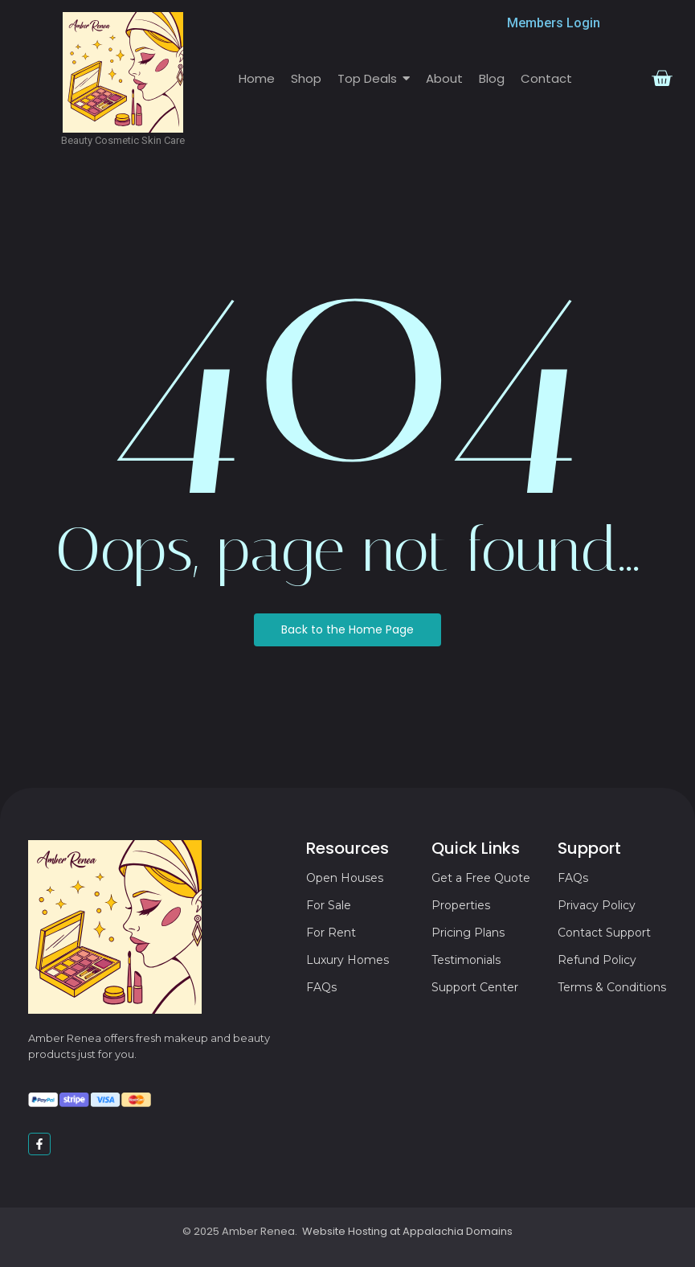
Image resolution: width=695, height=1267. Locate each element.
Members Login (553, 23)
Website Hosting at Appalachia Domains (407, 1231)
